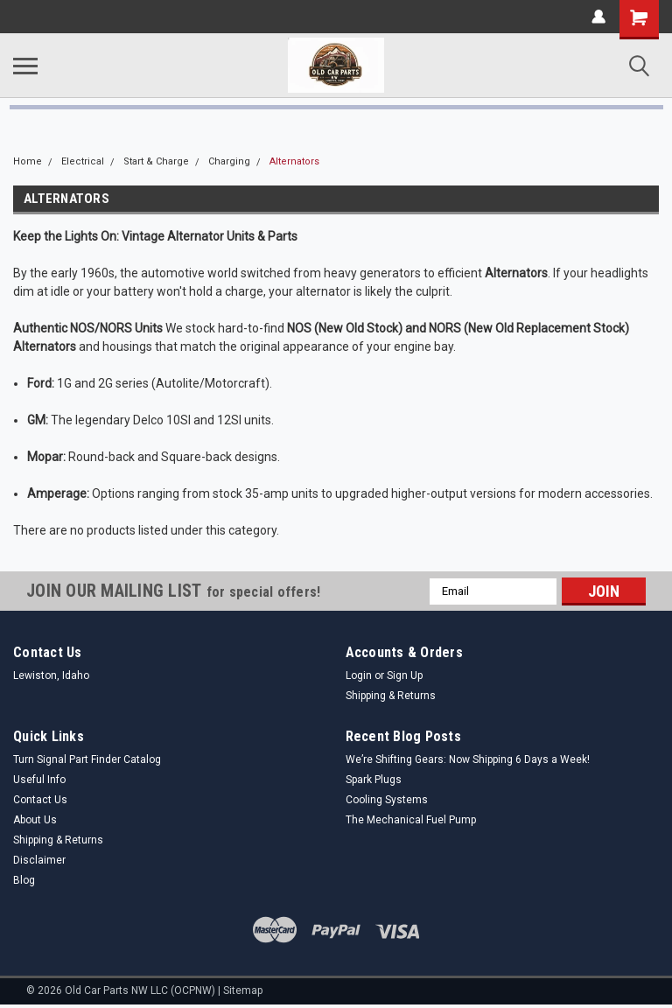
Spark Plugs (374, 780)
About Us (35, 820)
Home (27, 161)
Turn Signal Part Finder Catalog (87, 759)
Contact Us (40, 800)
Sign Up (405, 675)
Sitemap (242, 990)
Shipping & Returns (391, 696)
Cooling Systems (387, 800)
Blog (24, 880)
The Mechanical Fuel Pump (411, 820)
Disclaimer (39, 860)
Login (359, 675)
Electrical (82, 161)
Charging (229, 161)
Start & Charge (156, 161)
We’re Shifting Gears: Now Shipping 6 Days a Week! (468, 759)
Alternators (294, 161)
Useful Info (39, 780)
